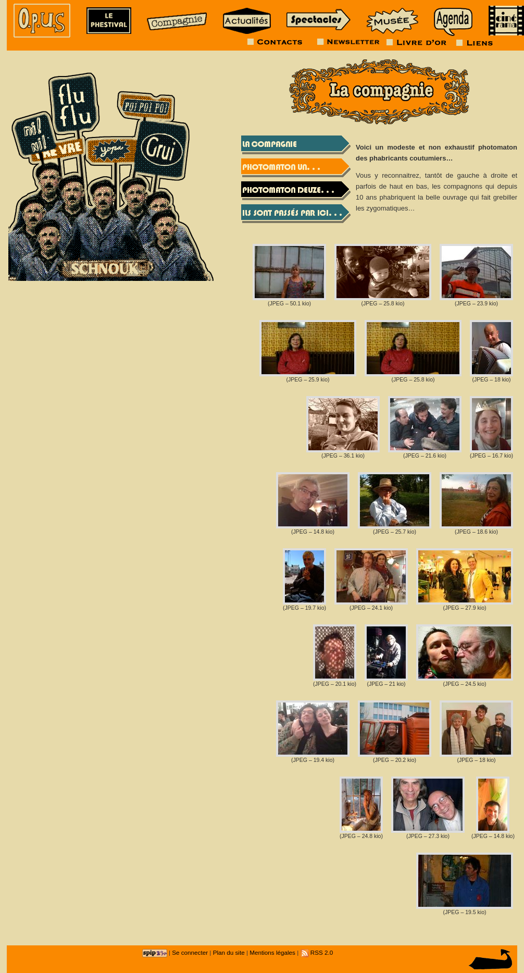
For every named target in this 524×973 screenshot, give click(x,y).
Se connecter (190, 952)
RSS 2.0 (317, 952)
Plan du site (229, 952)
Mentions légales (272, 952)
